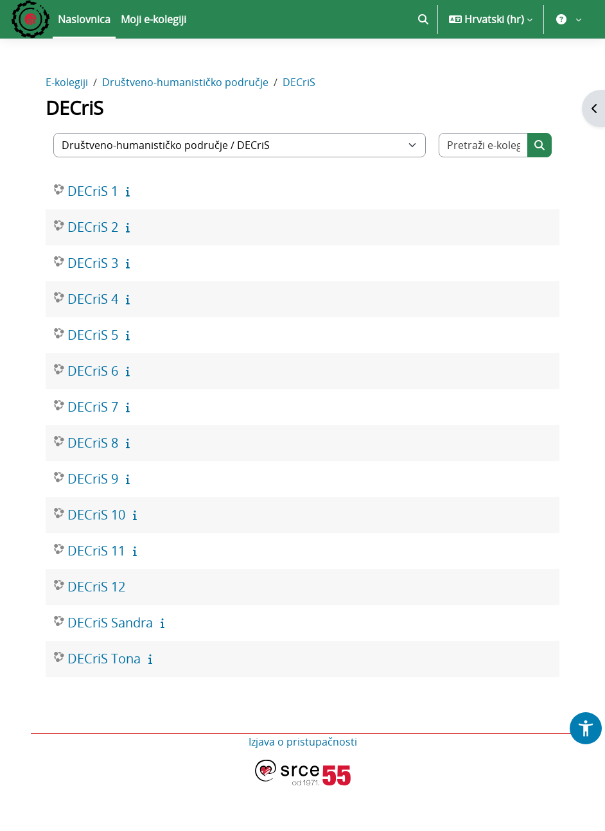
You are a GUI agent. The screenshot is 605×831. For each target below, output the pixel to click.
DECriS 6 (92, 371)
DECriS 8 (92, 442)
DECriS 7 (92, 407)
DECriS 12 (96, 586)
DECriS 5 (92, 335)
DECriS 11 (96, 550)
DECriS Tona (104, 658)
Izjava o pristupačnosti (303, 742)
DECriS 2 (92, 227)
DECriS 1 (92, 191)
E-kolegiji (67, 82)
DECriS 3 (92, 263)
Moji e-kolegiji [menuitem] (153, 19)
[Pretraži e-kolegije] (484, 145)
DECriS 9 (92, 478)
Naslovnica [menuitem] (84, 19)
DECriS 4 (92, 299)
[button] (423, 19)
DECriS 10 (96, 514)
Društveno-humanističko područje (185, 82)
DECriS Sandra (110, 622)
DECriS (299, 82)
